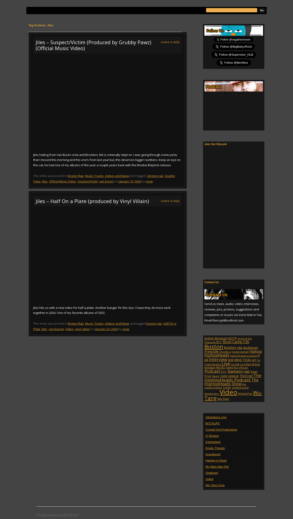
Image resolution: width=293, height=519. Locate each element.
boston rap (154, 323)
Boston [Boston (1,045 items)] (213, 347)
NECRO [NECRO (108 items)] (220, 368)
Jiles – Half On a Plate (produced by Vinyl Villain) (92, 201)
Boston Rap (76, 176)
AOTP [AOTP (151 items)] (232, 338)
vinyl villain (82, 329)
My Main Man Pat (217, 466)
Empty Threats (215, 448)
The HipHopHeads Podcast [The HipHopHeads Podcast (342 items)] (232, 377)
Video (69, 329)
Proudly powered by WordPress (57, 515)
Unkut (209, 479)
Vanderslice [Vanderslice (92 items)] (211, 393)
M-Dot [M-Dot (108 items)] (256, 364)
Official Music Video (62, 181)
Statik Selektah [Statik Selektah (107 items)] (229, 376)
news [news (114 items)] (229, 368)
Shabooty (212, 473)
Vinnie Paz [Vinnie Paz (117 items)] (245, 394)
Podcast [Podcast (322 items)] (212, 371)
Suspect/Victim (87, 181)
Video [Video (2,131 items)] (228, 392)
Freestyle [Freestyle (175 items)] (211, 351)
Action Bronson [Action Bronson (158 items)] (216, 338)
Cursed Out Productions (221, 429)
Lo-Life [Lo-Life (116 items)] (235, 364)
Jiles (45, 181)
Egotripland (213, 442)
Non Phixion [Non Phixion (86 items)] (241, 367)
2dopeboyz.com (216, 417)
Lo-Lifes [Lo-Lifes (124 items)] (245, 364)
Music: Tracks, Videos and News (107, 176)
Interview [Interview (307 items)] (218, 359)
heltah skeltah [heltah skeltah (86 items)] (240, 351)
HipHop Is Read (216, 460)
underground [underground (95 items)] (240, 387)
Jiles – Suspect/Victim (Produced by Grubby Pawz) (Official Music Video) (93, 45)
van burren (56, 329)
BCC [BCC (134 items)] (219, 342)
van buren (106, 181)
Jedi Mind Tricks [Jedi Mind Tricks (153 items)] (239, 360)
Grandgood (213, 454)
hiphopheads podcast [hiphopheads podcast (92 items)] (243, 355)
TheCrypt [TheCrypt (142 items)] (246, 376)
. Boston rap (154, 176)
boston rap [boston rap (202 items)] (233, 347)
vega (149, 181)
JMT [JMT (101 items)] (254, 360)
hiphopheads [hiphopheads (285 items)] (216, 355)
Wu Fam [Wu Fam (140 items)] (223, 399)
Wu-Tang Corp (215, 485)
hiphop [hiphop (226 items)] (256, 351)
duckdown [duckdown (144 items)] (250, 347)
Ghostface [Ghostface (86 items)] (225, 351)
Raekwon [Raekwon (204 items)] (235, 371)
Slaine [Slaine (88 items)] (215, 376)
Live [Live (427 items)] (226, 364)
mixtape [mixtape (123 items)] (209, 367)
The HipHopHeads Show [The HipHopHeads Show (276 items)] (231, 382)
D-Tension (212, 435)
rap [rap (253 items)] (247, 371)
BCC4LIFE (213, 423)
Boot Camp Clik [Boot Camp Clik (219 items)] (236, 341)
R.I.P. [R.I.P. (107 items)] (224, 371)
